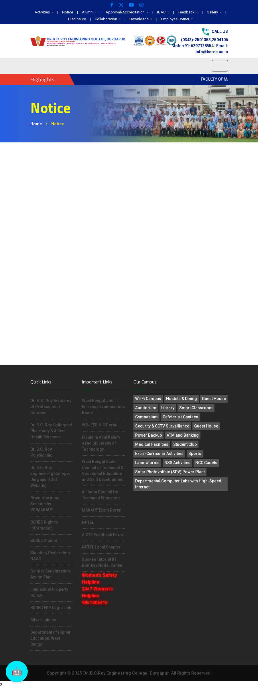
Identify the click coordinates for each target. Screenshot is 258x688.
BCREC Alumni (43, 540)
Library (167, 407)
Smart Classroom (196, 407)
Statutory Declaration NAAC (50, 555)
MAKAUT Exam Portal (101, 510)
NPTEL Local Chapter (101, 547)
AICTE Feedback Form (102, 534)
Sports (194, 453)
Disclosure (77, 19)
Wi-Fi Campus (148, 398)
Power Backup (148, 435)
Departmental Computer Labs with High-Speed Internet (178, 484)
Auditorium (145, 407)
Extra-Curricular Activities (159, 453)
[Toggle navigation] (220, 65)
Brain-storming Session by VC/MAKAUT (45, 504)
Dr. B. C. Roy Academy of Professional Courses (50, 406)
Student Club (185, 444)
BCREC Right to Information (44, 525)
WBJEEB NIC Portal (99, 425)
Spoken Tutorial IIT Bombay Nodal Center (102, 562)
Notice (67, 12)
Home (36, 124)
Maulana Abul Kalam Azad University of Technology (101, 443)
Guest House (214, 398)
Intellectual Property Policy (49, 592)
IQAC (161, 12)
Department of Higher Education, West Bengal (50, 638)
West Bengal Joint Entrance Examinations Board (103, 406)
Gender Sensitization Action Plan (50, 574)
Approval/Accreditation (125, 12)
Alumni (88, 12)
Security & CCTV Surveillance (162, 426)
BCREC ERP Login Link (50, 607)
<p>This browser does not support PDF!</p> (129, 254)
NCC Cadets (206, 462)
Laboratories (147, 462)
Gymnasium (146, 417)
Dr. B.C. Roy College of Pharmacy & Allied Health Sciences (51, 431)
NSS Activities (177, 462)
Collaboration (106, 19)
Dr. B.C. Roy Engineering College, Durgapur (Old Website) (50, 476)
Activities (43, 12)
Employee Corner (175, 19)
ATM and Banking (183, 435)
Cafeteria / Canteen (180, 417)
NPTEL (88, 522)
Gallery (213, 12)
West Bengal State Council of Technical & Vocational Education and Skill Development (102, 470)
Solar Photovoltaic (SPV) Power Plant (170, 472)
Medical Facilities (151, 444)
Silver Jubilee (43, 620)
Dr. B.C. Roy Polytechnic (41, 452)
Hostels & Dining (181, 398)
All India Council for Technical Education (101, 495)
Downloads (139, 19)
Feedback (186, 12)
